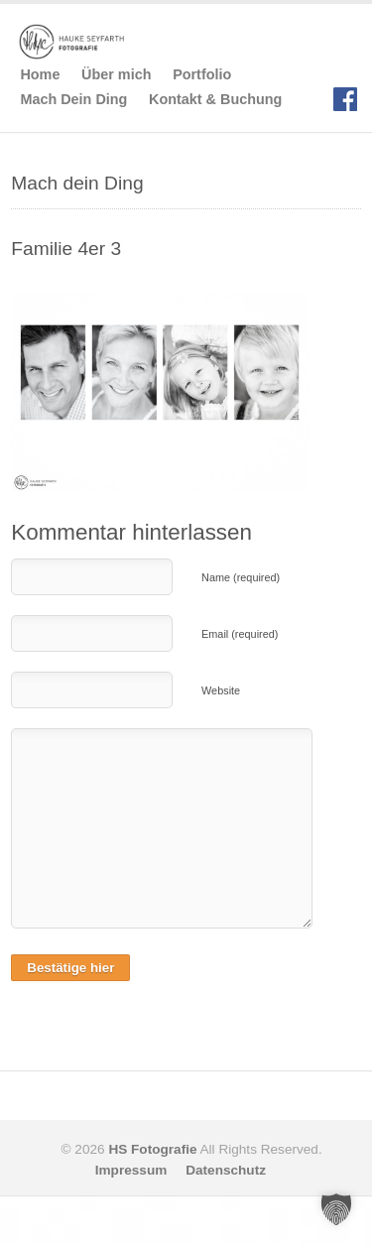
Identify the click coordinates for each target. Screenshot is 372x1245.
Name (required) (240, 577)
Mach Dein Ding (73, 99)
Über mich (116, 74)
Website (220, 690)
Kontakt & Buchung (215, 99)
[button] (336, 1209)
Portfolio (202, 74)
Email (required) (239, 634)
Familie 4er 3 (66, 248)
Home (40, 74)
